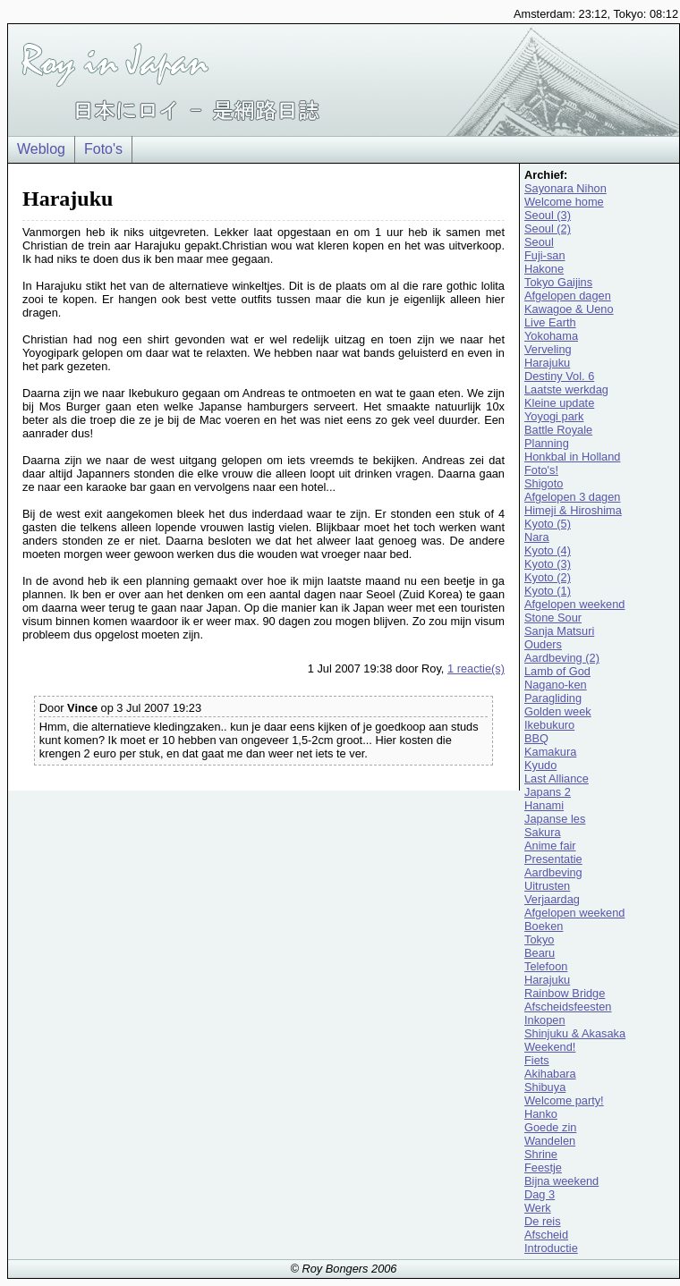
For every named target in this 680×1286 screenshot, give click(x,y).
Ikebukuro (549, 725)
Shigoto (543, 483)
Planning (546, 443)
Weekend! (549, 1046)
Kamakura (550, 751)
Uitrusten (547, 886)
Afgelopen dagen (567, 295)
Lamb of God (557, 671)
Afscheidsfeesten (567, 1006)
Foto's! (541, 470)
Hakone (544, 268)
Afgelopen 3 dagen (572, 496)
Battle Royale (558, 429)
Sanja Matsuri (559, 631)
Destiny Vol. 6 (559, 376)
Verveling (548, 349)
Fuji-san (544, 255)
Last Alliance (556, 778)
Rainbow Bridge (564, 993)
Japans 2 (547, 792)
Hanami (544, 805)
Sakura (542, 832)
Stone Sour (553, 617)
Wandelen (549, 1140)
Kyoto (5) (547, 523)
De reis (542, 1221)
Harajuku (547, 362)
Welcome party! (564, 1100)
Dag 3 (539, 1194)
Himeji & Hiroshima (573, 510)
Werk (537, 1207)
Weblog (41, 149)
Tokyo (539, 939)
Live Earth (550, 322)
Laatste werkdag (566, 389)
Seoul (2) (547, 228)
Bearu (539, 953)
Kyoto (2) (547, 577)
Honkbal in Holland (572, 456)
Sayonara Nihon (565, 188)
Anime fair (550, 845)
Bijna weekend (561, 1181)
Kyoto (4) (547, 550)
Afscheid (546, 1234)
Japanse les (554, 818)
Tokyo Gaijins (558, 282)
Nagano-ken (555, 684)
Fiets (536, 1060)
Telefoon (545, 966)
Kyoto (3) (547, 564)
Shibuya (544, 1087)
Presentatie (553, 859)
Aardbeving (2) (561, 657)
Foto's (103, 149)
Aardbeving (553, 872)
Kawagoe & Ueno (569, 309)
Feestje (543, 1167)
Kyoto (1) (547, 590)
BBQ (536, 738)
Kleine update (559, 403)
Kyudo (540, 765)
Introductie (551, 1248)
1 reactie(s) (476, 668)
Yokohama (551, 336)
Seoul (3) (547, 215)
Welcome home (564, 201)
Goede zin (550, 1127)
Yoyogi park (553, 416)
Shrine (540, 1154)
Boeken (543, 926)
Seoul (539, 242)
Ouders (543, 644)
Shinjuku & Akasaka (574, 1033)
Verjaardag (552, 899)
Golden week (557, 711)
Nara (536, 537)
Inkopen (544, 1020)
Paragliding (553, 698)
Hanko (540, 1114)
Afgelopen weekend (574, 604)
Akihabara (550, 1073)
